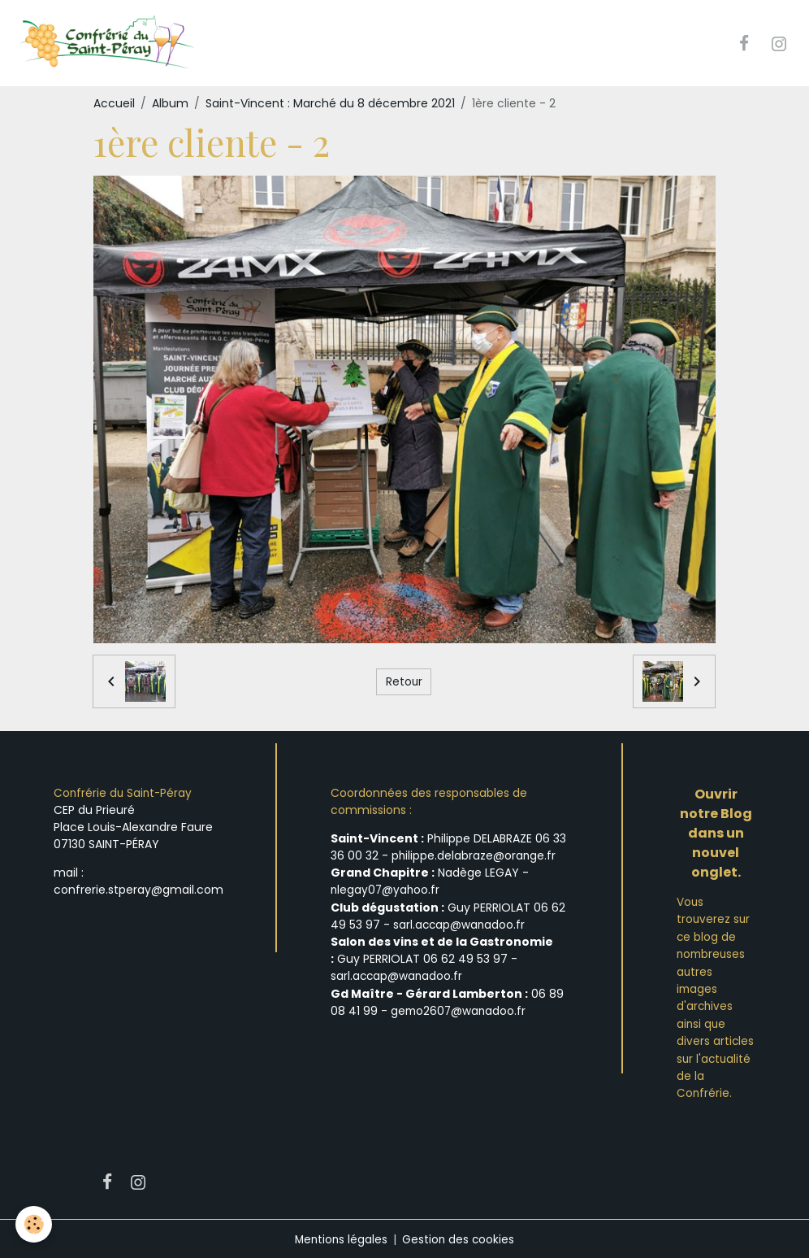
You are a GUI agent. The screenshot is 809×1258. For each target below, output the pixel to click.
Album (170, 104)
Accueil (114, 104)
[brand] (110, 43)
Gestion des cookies (460, 1237)
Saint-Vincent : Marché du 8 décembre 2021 (330, 104)
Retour (403, 682)
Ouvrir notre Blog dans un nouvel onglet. (716, 834)
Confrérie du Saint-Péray (124, 794)
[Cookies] (34, 1224)
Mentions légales (340, 1237)
